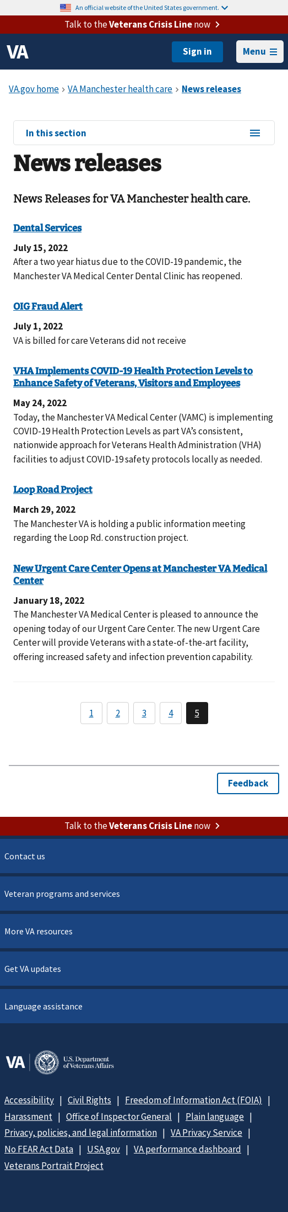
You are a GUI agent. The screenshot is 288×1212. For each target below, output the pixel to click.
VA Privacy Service (206, 1132)
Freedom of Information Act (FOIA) (193, 1100)
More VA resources (38, 931)
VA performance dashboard (187, 1149)
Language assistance (43, 1006)
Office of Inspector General (119, 1116)
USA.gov (103, 1149)
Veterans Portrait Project (54, 1166)
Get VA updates (32, 968)
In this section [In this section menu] (144, 133)
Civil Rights (89, 1100)
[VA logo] (18, 52)
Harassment (28, 1116)
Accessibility (29, 1100)
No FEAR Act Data (38, 1149)
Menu (260, 51)
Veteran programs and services (62, 893)
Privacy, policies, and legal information (80, 1132)
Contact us (24, 856)
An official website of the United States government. (151, 7)
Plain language (215, 1116)
